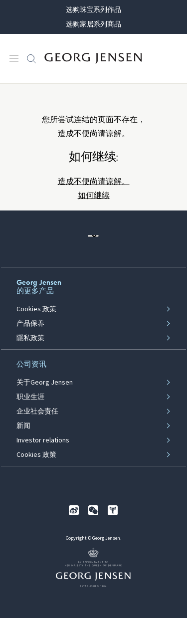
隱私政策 (30, 338)
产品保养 (30, 323)
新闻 (23, 425)
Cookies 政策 (36, 309)
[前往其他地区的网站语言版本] (93, 236)
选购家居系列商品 (93, 23)
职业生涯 (30, 397)
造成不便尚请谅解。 (94, 181)
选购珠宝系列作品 (93, 9)
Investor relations (42, 440)
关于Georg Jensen (44, 382)
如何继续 (94, 195)
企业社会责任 (37, 411)
